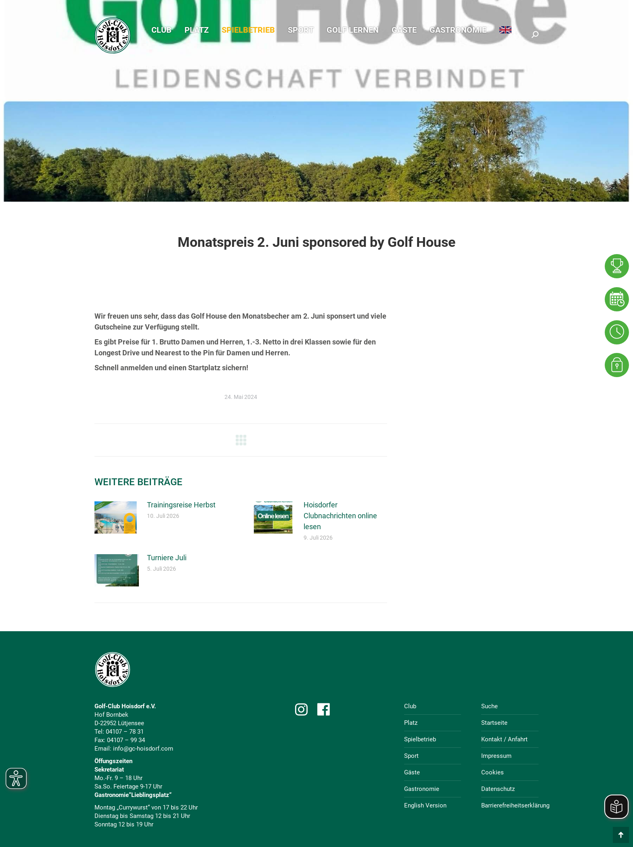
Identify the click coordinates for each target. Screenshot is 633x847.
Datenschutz (498, 789)
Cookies (492, 772)
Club (410, 706)
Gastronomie (421, 789)
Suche (489, 706)
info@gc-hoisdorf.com (143, 748)
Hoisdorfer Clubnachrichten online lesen (340, 516)
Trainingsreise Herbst (181, 505)
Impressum (496, 755)
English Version (425, 805)
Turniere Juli (167, 557)
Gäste (412, 772)
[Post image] (116, 517)
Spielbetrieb (420, 739)
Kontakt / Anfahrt (504, 739)
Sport (411, 755)
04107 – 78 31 (125, 731)
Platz (410, 722)
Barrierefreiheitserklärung (515, 805)
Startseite (494, 722)
